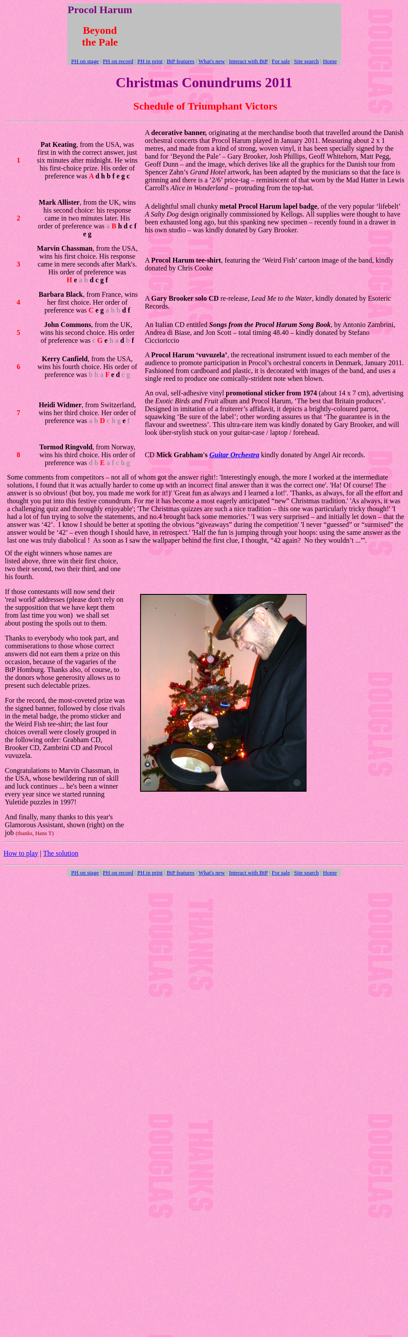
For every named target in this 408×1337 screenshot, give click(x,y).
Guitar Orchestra (234, 455)
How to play (21, 853)
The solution (60, 853)
